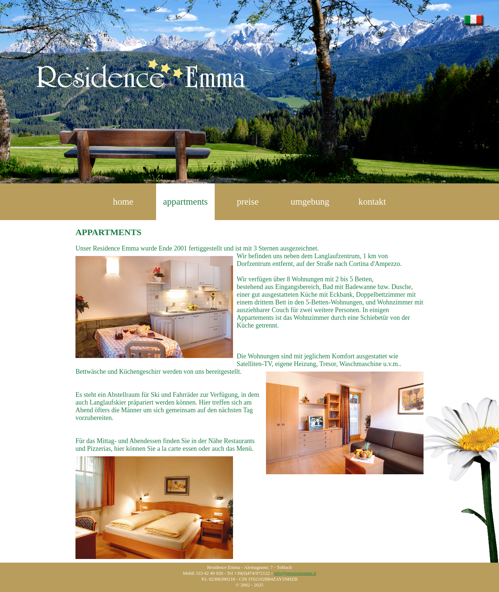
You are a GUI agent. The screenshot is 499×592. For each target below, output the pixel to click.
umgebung (310, 202)
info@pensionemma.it (295, 573)
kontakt (372, 202)
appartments (185, 202)
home (123, 202)
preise (248, 202)
